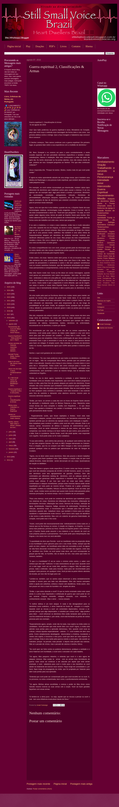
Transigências (107, 278)
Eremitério (101, 225)
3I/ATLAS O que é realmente (18, 203)
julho (11, 432)
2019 (9, 307)
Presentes (101, 215)
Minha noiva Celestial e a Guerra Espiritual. (13, 408)
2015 (9, 457)
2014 (9, 460)
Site (98, 298)
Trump (109, 218)
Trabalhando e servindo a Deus (106, 170)
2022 (9, 297)
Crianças (100, 247)
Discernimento (105, 195)
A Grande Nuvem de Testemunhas (106, 210)
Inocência (107, 262)
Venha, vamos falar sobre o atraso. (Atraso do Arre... (14, 424)
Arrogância (106, 283)
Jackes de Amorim (106, 328)
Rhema (112, 251)
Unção (107, 260)
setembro (12, 320)
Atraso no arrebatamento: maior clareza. (14, 416)
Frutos (105, 258)
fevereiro (12, 449)
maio (11, 439)
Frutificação (111, 271)
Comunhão (101, 229)
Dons (109, 206)
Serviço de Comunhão (106, 254)
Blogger (79, 802)
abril (10, 442)
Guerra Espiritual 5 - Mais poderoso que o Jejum (15, 338)
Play (28, 46)
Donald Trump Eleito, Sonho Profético (14, 356)
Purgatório (101, 240)
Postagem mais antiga (81, 784)
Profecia (100, 243)
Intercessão (103, 186)
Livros (63, 46)
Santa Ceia (101, 260)
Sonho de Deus (103, 276)
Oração (101, 164)
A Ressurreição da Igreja (106, 220)
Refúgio (111, 222)
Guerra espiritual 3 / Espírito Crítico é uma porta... (15, 391)
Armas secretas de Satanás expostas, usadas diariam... (15, 347)
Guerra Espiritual (102, 191)
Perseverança (105, 177)
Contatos (76, 46)
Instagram (100, 307)
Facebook (100, 313)
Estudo (112, 245)
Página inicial (14, 46)
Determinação (102, 231)
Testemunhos (103, 227)
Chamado (101, 206)
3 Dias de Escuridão (108, 267)
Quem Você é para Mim (18, 256)
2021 (9, 301)
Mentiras (100, 265)
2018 (9, 311)
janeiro (11, 452)
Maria (112, 201)
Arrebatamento (105, 161)
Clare (113, 240)
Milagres (112, 258)
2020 (9, 304)
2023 (9, 294)
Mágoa (99, 285)
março (11, 445)
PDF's (52, 46)
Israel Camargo (105, 324)
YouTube (100, 310)
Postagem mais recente (38, 784)
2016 (9, 318)
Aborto (105, 256)
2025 (9, 287)
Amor (100, 183)
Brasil (113, 283)
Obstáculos (111, 265)
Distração (111, 236)
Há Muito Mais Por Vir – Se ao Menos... (18, 230)
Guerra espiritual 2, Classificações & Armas (14, 399)
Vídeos (99, 256)
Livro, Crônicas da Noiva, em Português (12, 99)
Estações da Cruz (103, 274)
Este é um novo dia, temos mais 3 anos (14, 363)
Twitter (99, 304)
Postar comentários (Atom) (42, 789)
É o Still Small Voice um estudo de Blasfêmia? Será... (13, 381)
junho (11, 435)
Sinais (99, 267)
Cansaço (111, 225)
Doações (39, 46)
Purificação (101, 234)
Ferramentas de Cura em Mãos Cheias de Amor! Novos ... (14, 329)
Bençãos (100, 245)
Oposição (104, 285)
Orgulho (112, 231)
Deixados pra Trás (106, 269)
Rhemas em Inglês (104, 301)
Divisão (112, 238)
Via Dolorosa (107, 280)
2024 (9, 290)
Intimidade (103, 180)
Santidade (101, 218)
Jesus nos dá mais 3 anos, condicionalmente (15, 371)
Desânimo (100, 238)
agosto (11, 324)
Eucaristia (100, 271)
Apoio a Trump (106, 203)
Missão (101, 198)
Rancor (112, 274)
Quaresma (111, 243)
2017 (9, 314)
